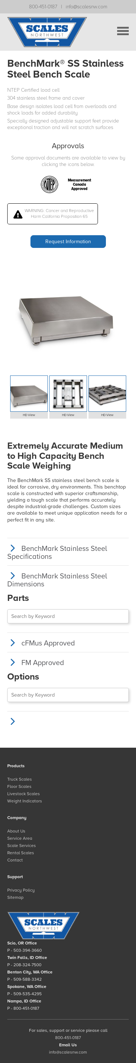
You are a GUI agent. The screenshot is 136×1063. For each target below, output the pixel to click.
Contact (15, 860)
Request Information (68, 241)
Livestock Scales (23, 793)
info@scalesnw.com (86, 7)
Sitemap (15, 897)
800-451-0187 (43, 7)
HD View (29, 415)
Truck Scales (19, 779)
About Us (16, 831)
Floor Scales (19, 786)
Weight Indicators (24, 801)
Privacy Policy (21, 890)
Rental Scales (20, 852)
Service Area (19, 838)
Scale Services (21, 845)
